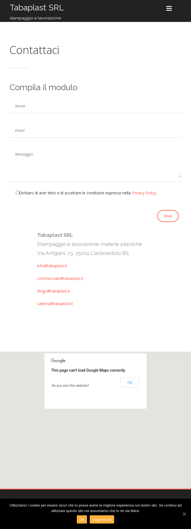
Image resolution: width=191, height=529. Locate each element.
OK (129, 382)
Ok (82, 519)
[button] (95, 415)
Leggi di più (102, 519)
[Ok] (184, 514)
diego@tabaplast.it (53, 291)
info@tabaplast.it (52, 265)
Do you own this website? (70, 386)
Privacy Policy (144, 192)
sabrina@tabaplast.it (55, 303)
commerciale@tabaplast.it (60, 278)
